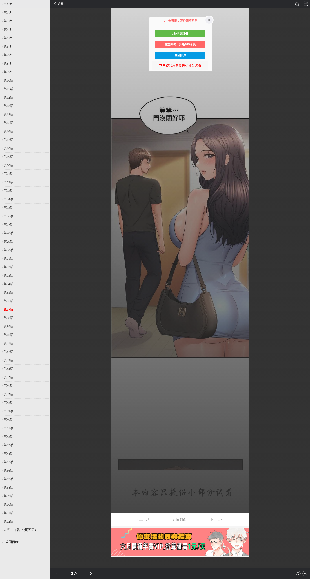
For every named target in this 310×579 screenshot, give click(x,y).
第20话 (8, 165)
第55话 (8, 462)
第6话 (8, 46)
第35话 (8, 292)
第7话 (8, 55)
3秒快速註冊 (180, 33)
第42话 (8, 352)
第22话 (8, 182)
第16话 (8, 131)
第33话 (8, 275)
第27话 (8, 224)
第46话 (8, 386)
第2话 (8, 12)
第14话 (8, 114)
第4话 (8, 29)
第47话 (8, 394)
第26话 (8, 216)
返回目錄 (11, 542)
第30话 (8, 250)
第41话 (8, 343)
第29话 (8, 241)
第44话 (8, 369)
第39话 (8, 326)
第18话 (8, 148)
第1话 (8, 4)
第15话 (8, 123)
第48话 (8, 403)
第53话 (8, 445)
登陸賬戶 (180, 55)
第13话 (8, 106)
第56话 (8, 470)
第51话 (8, 428)
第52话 (8, 436)
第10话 (8, 80)
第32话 (8, 267)
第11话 (8, 89)
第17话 (8, 140)
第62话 (8, 521)
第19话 (8, 157)
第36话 (8, 301)
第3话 (8, 21)
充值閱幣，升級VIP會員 (180, 44)
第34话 (8, 284)
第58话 (8, 487)
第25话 (8, 207)
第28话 (8, 233)
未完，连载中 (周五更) (20, 530)
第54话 (8, 453)
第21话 (8, 174)
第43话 (8, 360)
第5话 (8, 38)
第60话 (8, 504)
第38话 (8, 318)
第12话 (8, 97)
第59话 (8, 496)
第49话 (8, 411)
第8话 (8, 63)
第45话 (8, 377)
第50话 (8, 419)
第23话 (8, 191)
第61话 (8, 513)
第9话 (8, 72)
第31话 (8, 258)
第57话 (8, 479)
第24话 (8, 199)
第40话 (8, 335)
